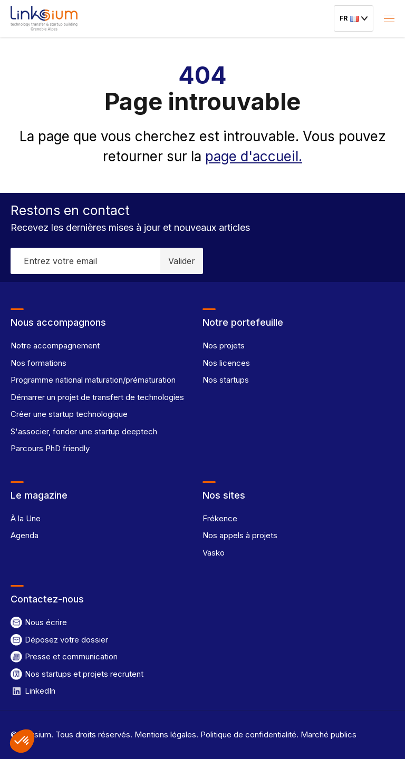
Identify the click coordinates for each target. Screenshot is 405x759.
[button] (22, 741)
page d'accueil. (253, 156)
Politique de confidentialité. (248, 734)
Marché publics (327, 734)
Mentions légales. (165, 734)
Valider (181, 261)
